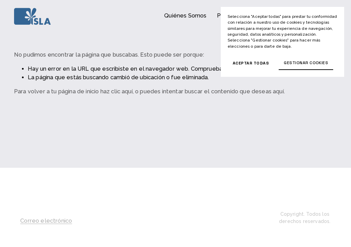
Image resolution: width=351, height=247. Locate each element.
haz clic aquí (116, 91)
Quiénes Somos (185, 15)
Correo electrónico (46, 220)
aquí (278, 91)
